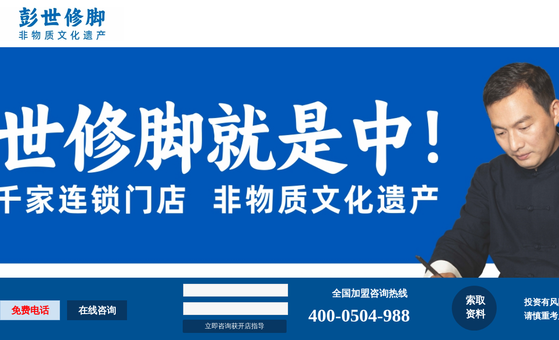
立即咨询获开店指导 (234, 326)
